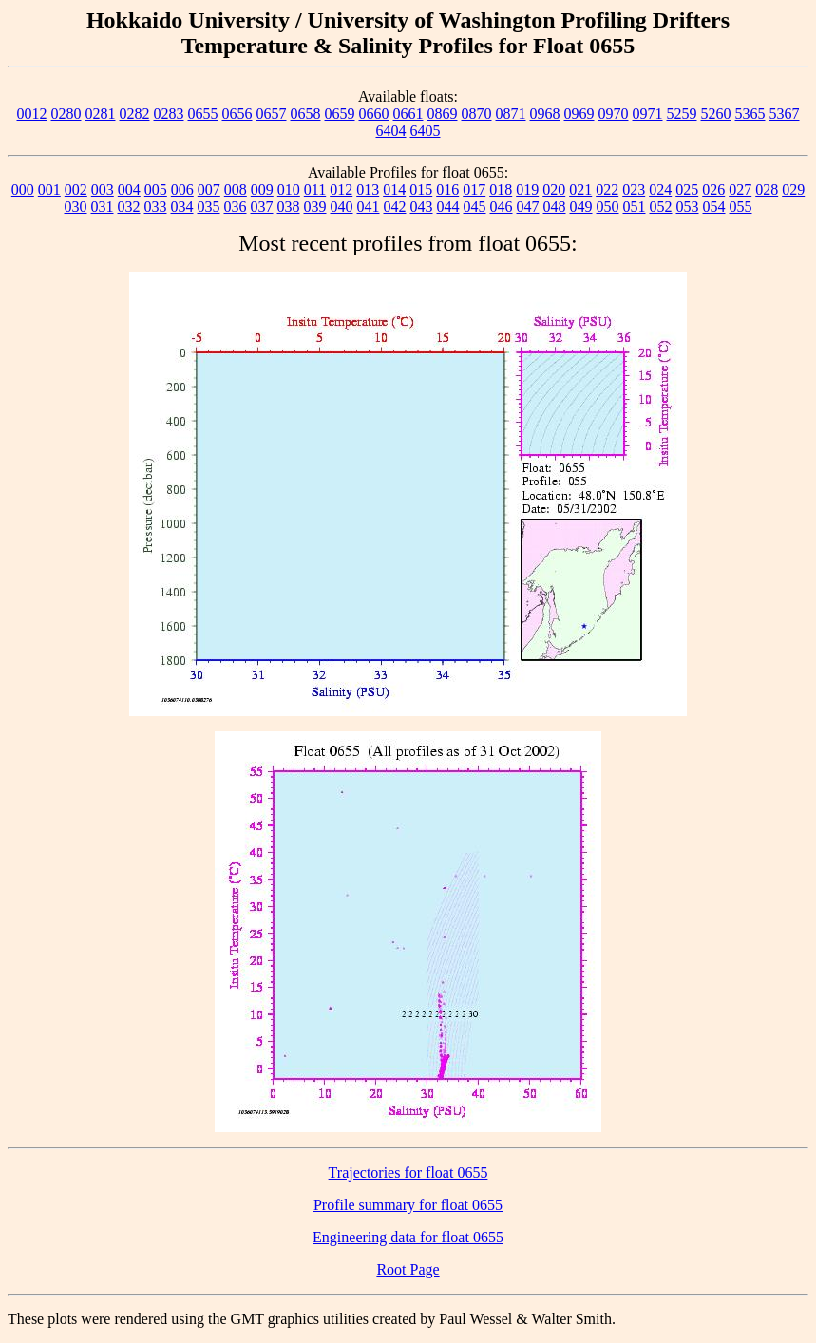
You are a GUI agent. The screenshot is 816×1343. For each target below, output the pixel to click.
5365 (750, 113)
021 (580, 189)
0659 (340, 113)
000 (22, 189)
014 (394, 189)
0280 (66, 113)
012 (341, 189)
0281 (100, 113)
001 (49, 189)
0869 (442, 113)
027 (740, 189)
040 (342, 207)
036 (235, 207)
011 (315, 189)
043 (421, 207)
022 (607, 189)
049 (581, 207)
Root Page (407, 1269)
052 (661, 207)
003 (102, 189)
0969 (579, 113)
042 (395, 207)
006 (182, 189)
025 (686, 189)
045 (475, 207)
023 (633, 189)
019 (527, 189)
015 (420, 189)
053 (687, 207)
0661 (408, 113)
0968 (545, 113)
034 (182, 207)
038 (288, 207)
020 (553, 189)
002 (76, 189)
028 (766, 189)
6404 (391, 131)
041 (368, 207)
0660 (374, 113)
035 (209, 207)
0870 (477, 113)
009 (262, 189)
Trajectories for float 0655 (408, 1172)
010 (288, 189)
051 (634, 207)
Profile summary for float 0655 (408, 1205)
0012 (32, 113)
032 (129, 207)
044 (448, 207)
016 (447, 189)
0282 (135, 113)
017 (474, 189)
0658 (306, 113)
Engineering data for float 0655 (408, 1237)
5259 (682, 113)
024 (660, 189)
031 (102, 207)
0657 (271, 113)
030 (76, 207)
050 (608, 207)
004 (129, 189)
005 (155, 189)
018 (500, 189)
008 (235, 189)
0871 (511, 113)
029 (793, 189)
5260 (716, 113)
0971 (648, 113)
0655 (203, 113)
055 (741, 207)
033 (155, 207)
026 (713, 189)
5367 (784, 113)
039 (315, 207)
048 (554, 207)
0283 (169, 113)
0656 (237, 113)
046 (501, 207)
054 (714, 207)
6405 (425, 131)
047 (528, 207)
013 (367, 189)
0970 (613, 113)
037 (262, 207)
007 (209, 189)
